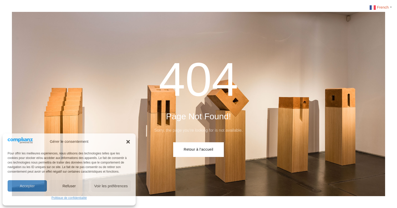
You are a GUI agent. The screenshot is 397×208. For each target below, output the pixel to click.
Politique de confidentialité (69, 198)
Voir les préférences (111, 186)
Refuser (69, 186)
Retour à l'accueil (198, 149)
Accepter (27, 186)
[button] (128, 141)
